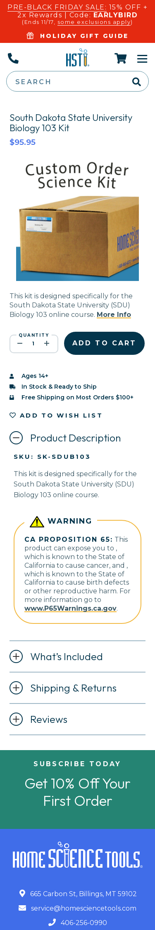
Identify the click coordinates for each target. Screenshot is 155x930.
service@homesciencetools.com (77, 908)
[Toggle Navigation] (142, 58)
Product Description (75, 437)
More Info (114, 315)
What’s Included (66, 656)
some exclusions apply (94, 22)
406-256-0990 (77, 923)
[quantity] (34, 344)
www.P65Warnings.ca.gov (70, 608)
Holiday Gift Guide (77, 36)
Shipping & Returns (73, 687)
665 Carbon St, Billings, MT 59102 (78, 894)
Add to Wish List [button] (56, 415)
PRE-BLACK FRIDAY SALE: (57, 7)
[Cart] (120, 58)
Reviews (48, 719)
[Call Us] (13, 58)
